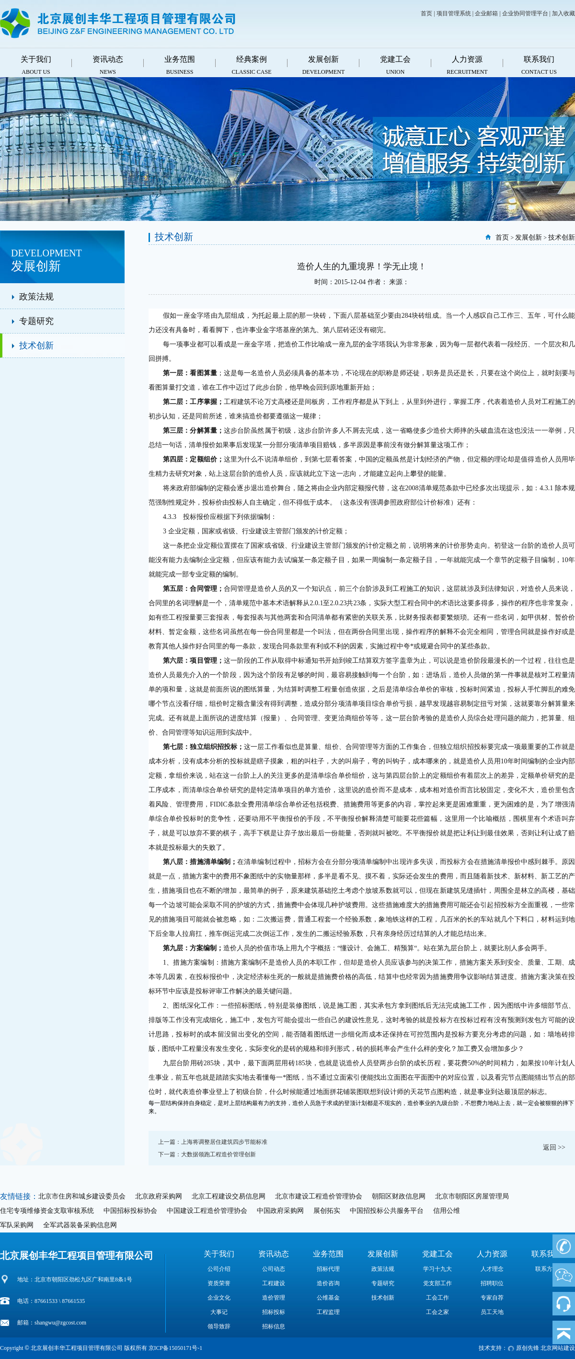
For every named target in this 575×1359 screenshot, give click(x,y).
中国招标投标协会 (130, 1210)
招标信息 (273, 1326)
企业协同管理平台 (525, 13)
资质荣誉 (218, 1283)
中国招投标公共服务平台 (387, 1210)
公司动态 (273, 1269)
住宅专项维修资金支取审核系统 (47, 1210)
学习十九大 (437, 1269)
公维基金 (328, 1297)
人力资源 (492, 1254)
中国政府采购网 (280, 1210)
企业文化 (218, 1297)
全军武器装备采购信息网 (80, 1225)
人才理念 (492, 1269)
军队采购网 (17, 1225)
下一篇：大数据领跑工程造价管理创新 (207, 1154)
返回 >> (554, 1147)
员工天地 (492, 1312)
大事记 (219, 1312)
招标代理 (328, 1269)
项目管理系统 (454, 13)
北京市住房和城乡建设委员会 (82, 1196)
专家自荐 (492, 1297)
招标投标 (273, 1312)
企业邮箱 (486, 13)
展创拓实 (326, 1210)
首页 (426, 13)
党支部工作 (437, 1283)
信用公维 (446, 1210)
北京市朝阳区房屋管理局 (472, 1196)
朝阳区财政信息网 (399, 1196)
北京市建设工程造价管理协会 (318, 1196)
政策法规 (36, 296)
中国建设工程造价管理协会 (207, 1210)
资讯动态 (273, 1254)
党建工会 (437, 1254)
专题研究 (36, 321)
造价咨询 (328, 1283)
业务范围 (328, 1254)
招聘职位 (492, 1283)
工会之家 (437, 1312)
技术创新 (36, 345)
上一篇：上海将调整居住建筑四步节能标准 (212, 1142)
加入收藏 (563, 13)
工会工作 (437, 1297)
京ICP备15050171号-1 (176, 1348)
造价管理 (273, 1297)
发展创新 (528, 237)
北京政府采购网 (158, 1196)
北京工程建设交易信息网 (228, 1196)
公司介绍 (218, 1269)
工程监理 (328, 1312)
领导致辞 (218, 1326)
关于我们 (219, 1254)
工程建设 (273, 1283)
